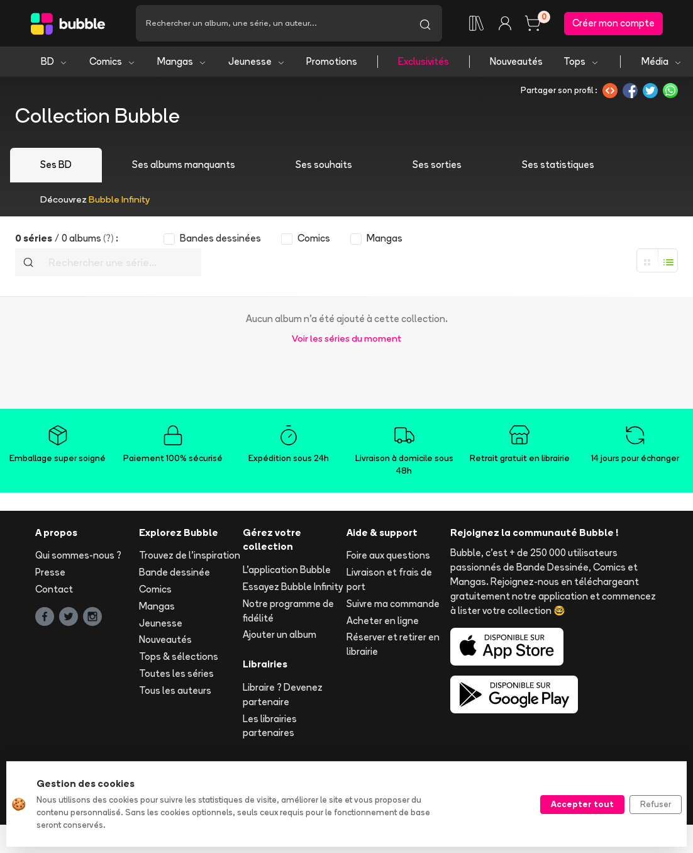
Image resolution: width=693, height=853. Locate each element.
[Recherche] (272, 23)
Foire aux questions (388, 555)
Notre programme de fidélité (288, 611)
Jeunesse (257, 61)
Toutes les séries (176, 673)
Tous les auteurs (175, 690)
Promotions (331, 61)
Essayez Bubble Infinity (293, 587)
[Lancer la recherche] (425, 23)
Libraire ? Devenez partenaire (283, 694)
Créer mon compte (613, 23)
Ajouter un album (279, 634)
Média (661, 61)
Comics (112, 61)
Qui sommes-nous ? (78, 555)
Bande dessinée (174, 572)
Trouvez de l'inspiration (189, 555)
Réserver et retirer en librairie (393, 644)
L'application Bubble (287, 570)
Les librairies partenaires (270, 726)
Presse (50, 572)
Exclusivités (423, 61)
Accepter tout (582, 804)
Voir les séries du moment (346, 338)
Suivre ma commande (393, 604)
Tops (581, 61)
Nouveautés (516, 61)
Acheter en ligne (382, 621)
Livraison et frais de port (389, 579)
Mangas (182, 61)
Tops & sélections (178, 656)
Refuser (655, 804)
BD (54, 61)
